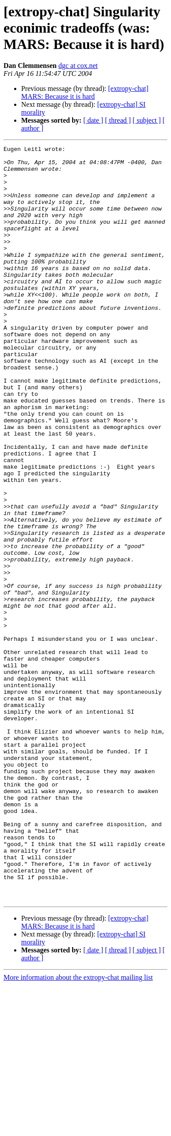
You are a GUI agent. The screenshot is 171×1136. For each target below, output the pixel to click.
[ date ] (93, 120)
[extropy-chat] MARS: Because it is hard (85, 92)
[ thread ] (118, 120)
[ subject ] (147, 120)
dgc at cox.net (77, 65)
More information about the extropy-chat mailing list (78, 1128)
